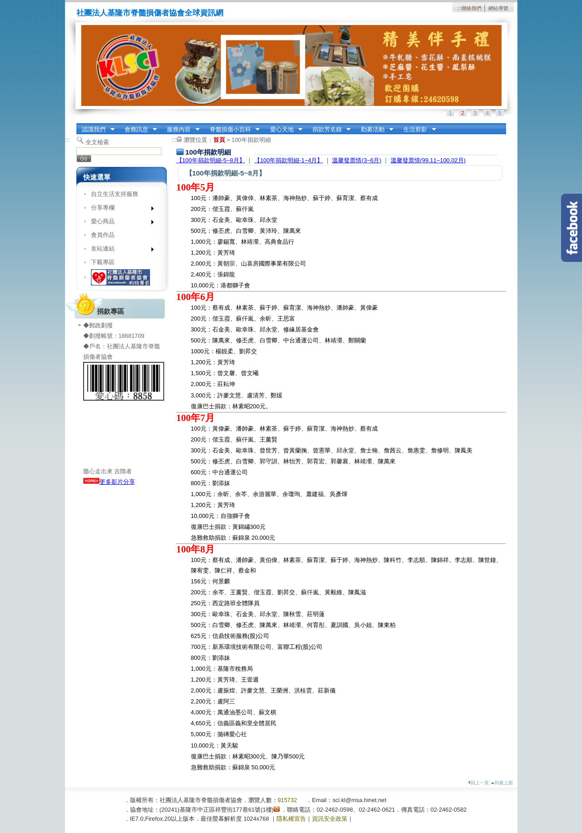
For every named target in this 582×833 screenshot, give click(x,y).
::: (459, 8)
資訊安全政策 (329, 818)
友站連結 (119, 250)
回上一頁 (478, 782)
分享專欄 (119, 209)
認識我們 (95, 129)
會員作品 (103, 234)
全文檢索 (97, 142)
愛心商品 (119, 223)
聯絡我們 (472, 8)
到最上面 (502, 782)
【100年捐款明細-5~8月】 (210, 160)
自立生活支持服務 (114, 194)
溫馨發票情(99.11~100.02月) (428, 160)
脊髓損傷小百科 (232, 129)
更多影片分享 (109, 481)
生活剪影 (417, 129)
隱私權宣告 (291, 818)
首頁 (219, 139)
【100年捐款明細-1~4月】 (288, 160)
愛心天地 (283, 129)
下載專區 (103, 262)
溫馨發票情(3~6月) (356, 160)
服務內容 (180, 129)
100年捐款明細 (251, 139)
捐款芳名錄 (328, 129)
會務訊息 (138, 129)
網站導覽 (498, 8)
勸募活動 (374, 129)
